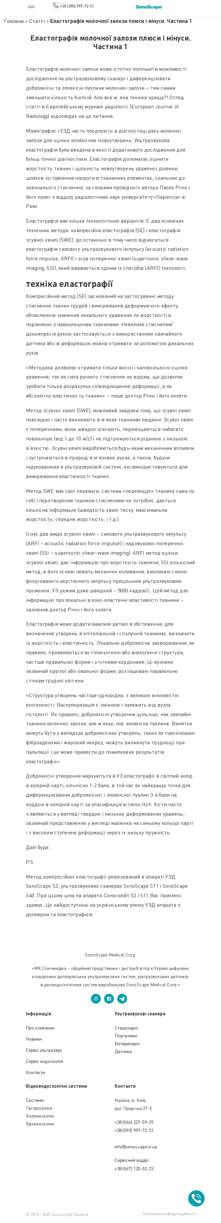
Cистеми (35, 1100)
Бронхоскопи (40, 1123)
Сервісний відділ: (132, 1160)
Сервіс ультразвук (44, 1050)
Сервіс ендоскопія (44, 1061)
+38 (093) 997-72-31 (77, 6)
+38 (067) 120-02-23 (134, 1168)
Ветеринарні (127, 1043)
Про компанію (40, 1027)
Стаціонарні (126, 1027)
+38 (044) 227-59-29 (134, 1122)
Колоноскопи (40, 1116)
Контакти (35, 1072)
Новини (34, 1039)
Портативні (126, 1035)
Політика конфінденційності (169, 1213)
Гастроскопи (39, 1108)
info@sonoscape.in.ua (136, 1146)
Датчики (123, 1051)
